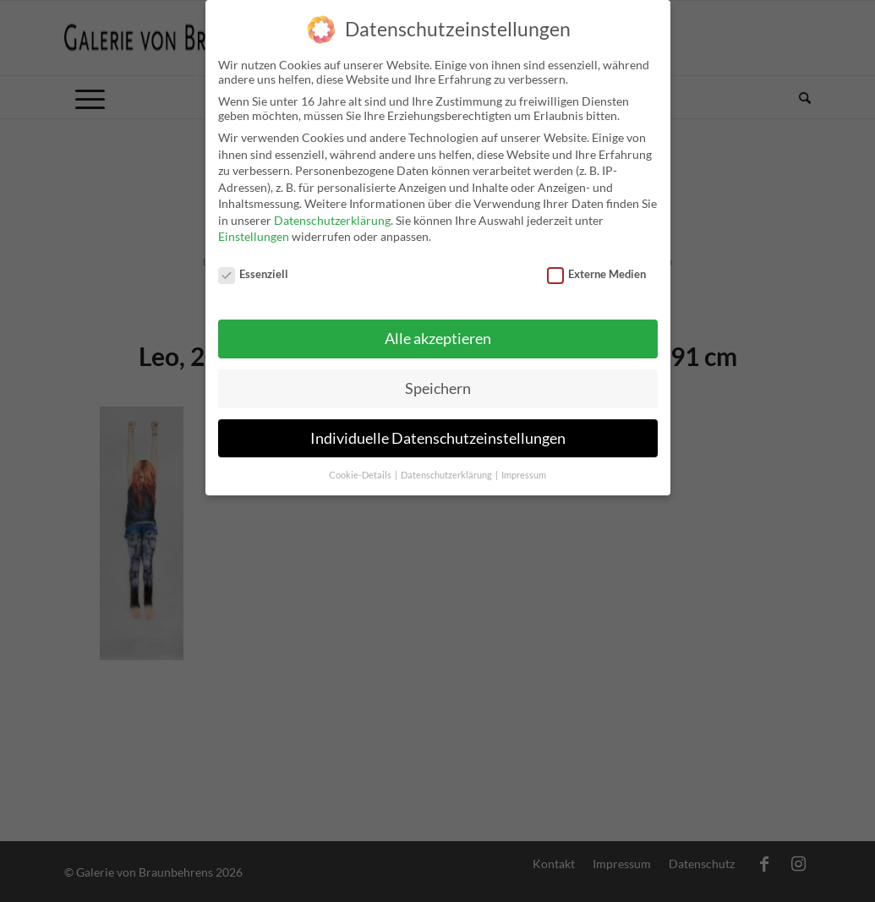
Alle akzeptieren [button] (438, 328)
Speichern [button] (438, 378)
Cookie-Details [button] (361, 465)
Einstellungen (253, 227)
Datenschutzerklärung (332, 210)
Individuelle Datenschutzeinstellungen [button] (438, 428)
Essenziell (253, 264)
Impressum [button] (523, 465)
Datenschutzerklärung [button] (447, 465)
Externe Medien (597, 264)
